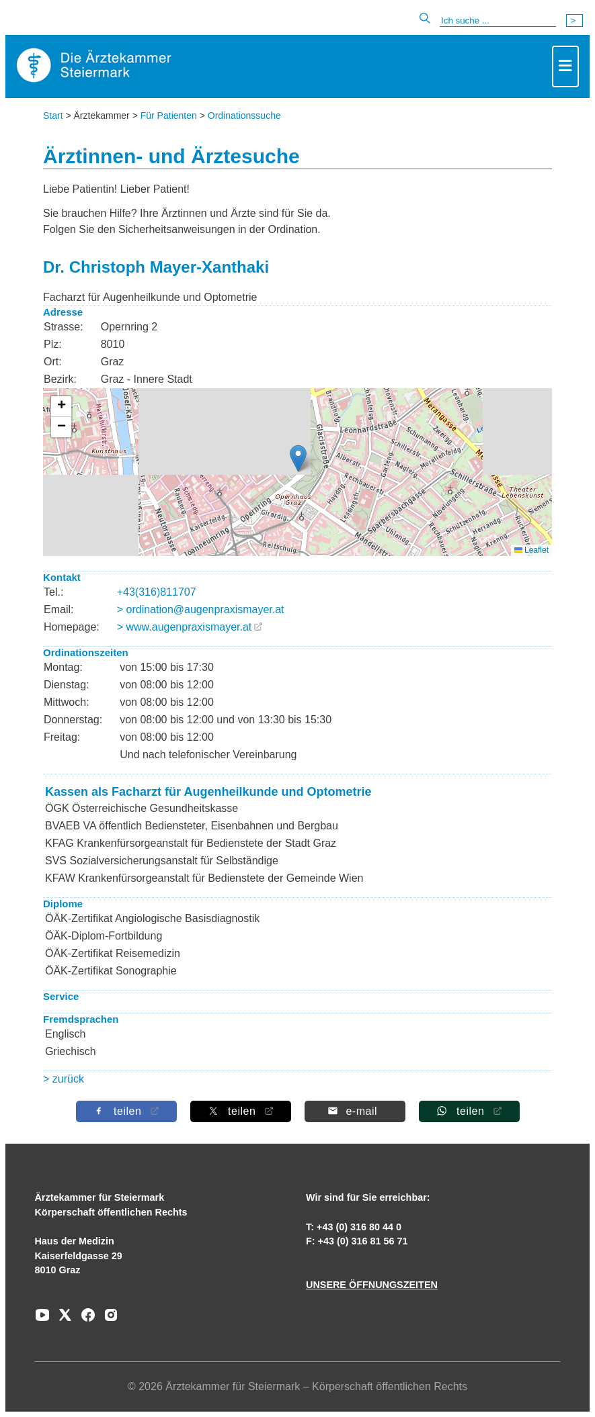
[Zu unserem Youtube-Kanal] (42, 1319)
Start (53, 115)
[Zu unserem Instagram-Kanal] (107, 1319)
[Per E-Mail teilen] (354, 1111)
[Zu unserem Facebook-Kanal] (84, 1319)
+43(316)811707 (156, 592)
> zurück (63, 1079)
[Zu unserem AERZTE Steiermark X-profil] (61, 1319)
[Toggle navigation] (565, 66)
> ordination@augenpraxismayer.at (200, 609)
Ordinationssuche (244, 115)
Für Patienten (169, 115)
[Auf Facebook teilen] (125, 1111)
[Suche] (498, 21)
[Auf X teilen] (240, 1111)
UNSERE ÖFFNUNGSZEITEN (372, 1284)
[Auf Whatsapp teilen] (468, 1111)
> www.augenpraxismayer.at (184, 627)
